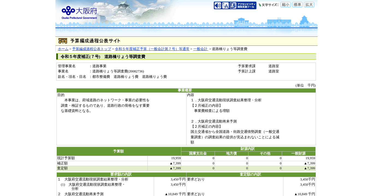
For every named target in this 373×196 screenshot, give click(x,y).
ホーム (63, 49)
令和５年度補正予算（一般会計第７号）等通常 (152, 49)
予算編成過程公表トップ (91, 49)
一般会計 (200, 49)
